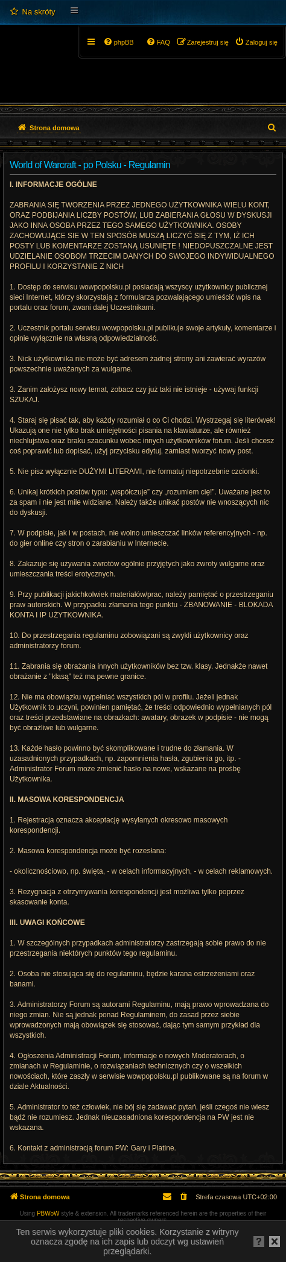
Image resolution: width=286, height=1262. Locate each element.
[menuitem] (32, 12)
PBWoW (48, 1213)
